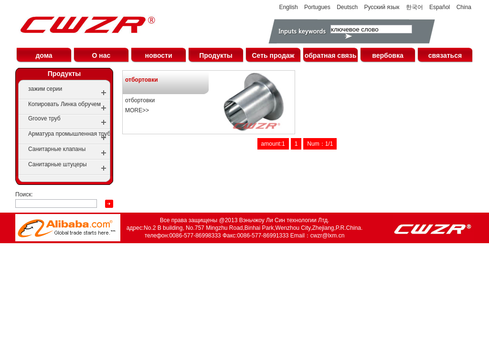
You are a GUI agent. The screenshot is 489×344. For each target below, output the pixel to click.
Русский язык (382, 7)
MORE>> (137, 110)
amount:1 (273, 143)
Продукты (216, 55)
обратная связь (331, 55)
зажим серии (45, 89)
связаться (445, 55)
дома (43, 55)
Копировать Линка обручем (64, 104)
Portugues (317, 7)
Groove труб (44, 118)
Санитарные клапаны (56, 149)
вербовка (387, 55)
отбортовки (141, 79)
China (464, 7)
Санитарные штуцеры (57, 164)
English (288, 7)
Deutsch (347, 7)
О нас (101, 55)
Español (439, 7)
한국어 (414, 7)
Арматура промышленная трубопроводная (85, 133)
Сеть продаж (273, 55)
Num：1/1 (320, 143)
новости (158, 55)
